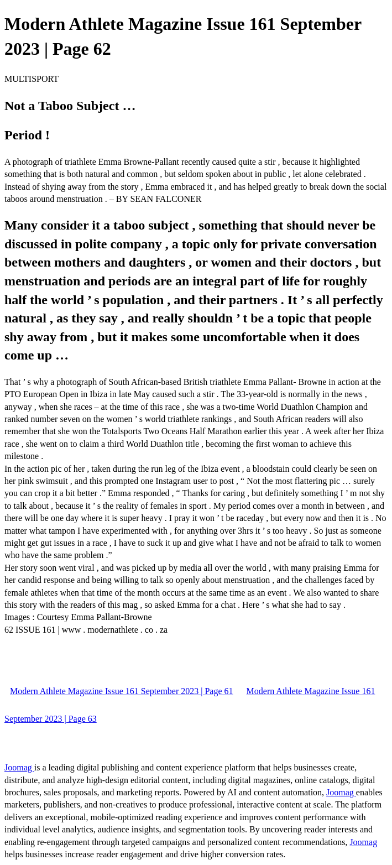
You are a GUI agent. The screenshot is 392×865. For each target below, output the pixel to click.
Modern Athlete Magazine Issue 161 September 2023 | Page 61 (121, 691)
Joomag (19, 767)
